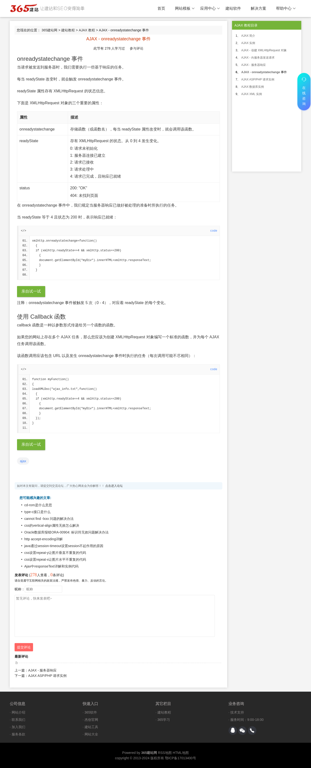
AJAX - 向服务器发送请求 (258, 57)
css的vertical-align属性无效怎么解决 (51, 525)
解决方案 (258, 8)
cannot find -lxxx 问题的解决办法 (49, 519)
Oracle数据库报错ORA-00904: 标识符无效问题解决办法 (66, 532)
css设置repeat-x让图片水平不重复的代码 (55, 559)
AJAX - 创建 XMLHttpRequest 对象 (264, 50)
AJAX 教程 (87, 30)
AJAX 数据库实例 (252, 86)
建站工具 (91, 727)
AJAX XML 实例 (251, 94)
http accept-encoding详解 (43, 539)
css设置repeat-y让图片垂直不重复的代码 (55, 553)
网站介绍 (18, 712)
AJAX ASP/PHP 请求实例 (47, 676)
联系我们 (18, 720)
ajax (23, 461)
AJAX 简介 (248, 35)
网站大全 (91, 734)
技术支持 (237, 712)
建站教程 (68, 30)
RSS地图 (165, 753)
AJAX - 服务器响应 (42, 670)
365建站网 (49, 30)
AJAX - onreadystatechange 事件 (264, 72)
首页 (161, 8)
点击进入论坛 (114, 486)
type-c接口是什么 (37, 512)
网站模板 (185, 8)
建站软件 (233, 8)
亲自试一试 (31, 291)
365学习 (163, 720)
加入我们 (18, 727)
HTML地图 (181, 753)
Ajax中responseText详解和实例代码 (51, 566)
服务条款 (18, 734)
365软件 (91, 712)
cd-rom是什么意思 (38, 505)
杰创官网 (91, 720)
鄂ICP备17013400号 (180, 758)
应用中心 (210, 8)
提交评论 (24, 647)
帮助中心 (286, 8)
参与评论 (136, 48)
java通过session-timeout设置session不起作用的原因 (63, 546)
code (213, 231)
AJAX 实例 (248, 43)
